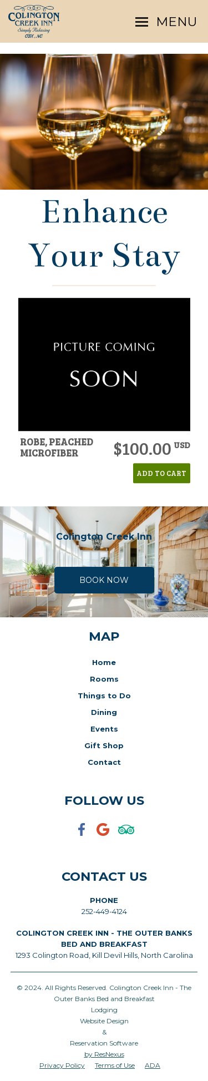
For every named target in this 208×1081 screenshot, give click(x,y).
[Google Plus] (104, 836)
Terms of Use (115, 1065)
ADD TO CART (161, 473)
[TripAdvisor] (126, 836)
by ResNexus (104, 1054)
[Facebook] (82, 836)
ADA (152, 1065)
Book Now (104, 580)
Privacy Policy (62, 1065)
